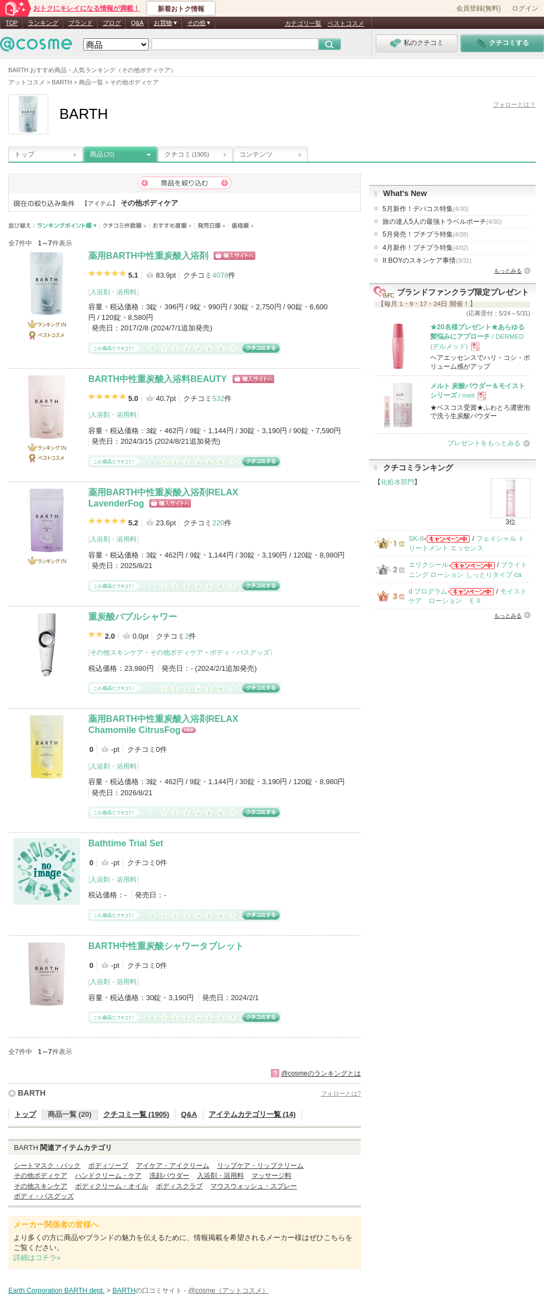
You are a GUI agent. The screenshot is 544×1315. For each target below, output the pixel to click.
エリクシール (429, 565)
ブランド (80, 22)
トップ (24, 154)
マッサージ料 (271, 1176)
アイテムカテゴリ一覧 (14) (252, 1114)
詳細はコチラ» (37, 1257)
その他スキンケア (116, 652)
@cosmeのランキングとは (321, 1073)
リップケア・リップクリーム (260, 1166)
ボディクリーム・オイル (111, 1186)
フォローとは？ (514, 104)
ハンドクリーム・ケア (108, 1176)
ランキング (43, 22)
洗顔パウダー (169, 1176)
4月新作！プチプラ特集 (425, 248)
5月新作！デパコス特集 (425, 209)
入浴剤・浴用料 (113, 292)
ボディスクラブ (179, 1186)
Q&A (137, 22)
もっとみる (508, 271)
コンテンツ (256, 154)
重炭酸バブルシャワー (132, 616)
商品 (102, 154)
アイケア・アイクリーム (172, 1166)
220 (218, 523)
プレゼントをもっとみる (484, 443)
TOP (12, 22)
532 (218, 398)
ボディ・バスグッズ (240, 652)
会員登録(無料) (478, 8)
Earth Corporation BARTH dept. (56, 1290)
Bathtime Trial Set (125, 843)
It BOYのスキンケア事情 (426, 260)
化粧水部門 (397, 482)
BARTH (32, 1092)
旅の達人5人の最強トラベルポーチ (442, 221)
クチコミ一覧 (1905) (136, 1114)
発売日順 (212, 226)
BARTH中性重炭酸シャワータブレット (166, 946)
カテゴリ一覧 (303, 23)
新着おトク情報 (181, 9)
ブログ (112, 22)
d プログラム (428, 591)
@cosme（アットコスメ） (228, 1290)
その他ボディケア (176, 652)
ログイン (525, 8)
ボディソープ (108, 1166)
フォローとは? (341, 1093)
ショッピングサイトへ (234, 256)
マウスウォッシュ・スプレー (253, 1186)
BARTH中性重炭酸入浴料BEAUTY (157, 379)
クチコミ (186, 154)
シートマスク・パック (47, 1166)
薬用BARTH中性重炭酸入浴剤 (148, 255)
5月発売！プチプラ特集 (425, 234)
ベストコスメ (346, 23)
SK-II (416, 539)
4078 (220, 275)
